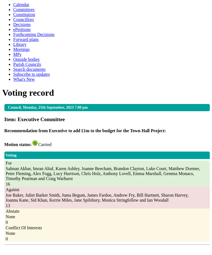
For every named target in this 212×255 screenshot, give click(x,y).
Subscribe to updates (31, 74)
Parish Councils (27, 64)
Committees (24, 9)
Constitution (24, 14)
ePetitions (22, 29)
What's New (24, 79)
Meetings (21, 49)
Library (19, 44)
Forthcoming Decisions (34, 34)
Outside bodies (26, 59)
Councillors (23, 19)
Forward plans (26, 39)
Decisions (22, 24)
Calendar (21, 4)
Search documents (29, 69)
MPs (17, 54)
